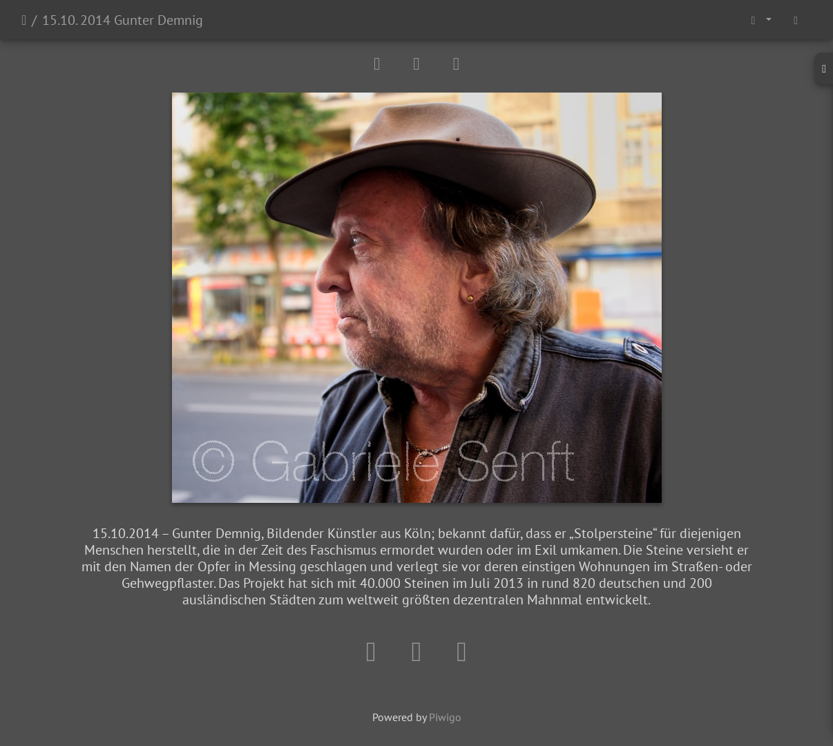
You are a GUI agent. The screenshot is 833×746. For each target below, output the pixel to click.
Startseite (23, 20)
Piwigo (445, 717)
